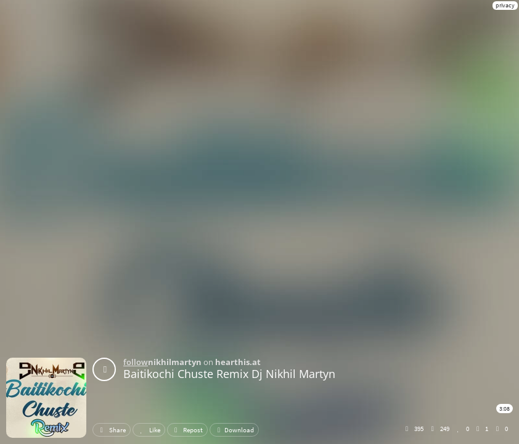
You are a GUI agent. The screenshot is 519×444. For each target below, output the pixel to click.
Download (234, 430)
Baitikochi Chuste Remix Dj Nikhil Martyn (229, 373)
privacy (505, 5)
